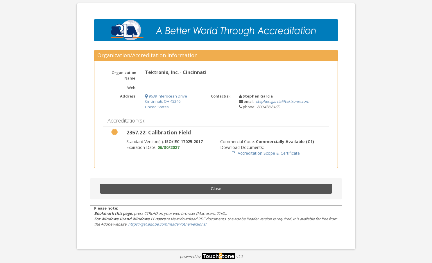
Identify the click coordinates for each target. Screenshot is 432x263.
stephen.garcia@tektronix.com (282, 101)
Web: (131, 87)
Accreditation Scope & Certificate (266, 153)
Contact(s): (220, 96)
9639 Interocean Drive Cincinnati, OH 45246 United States (166, 101)
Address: (128, 96)
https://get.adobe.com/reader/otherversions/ (167, 224)
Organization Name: (124, 75)
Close (216, 188)
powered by (207, 256)
